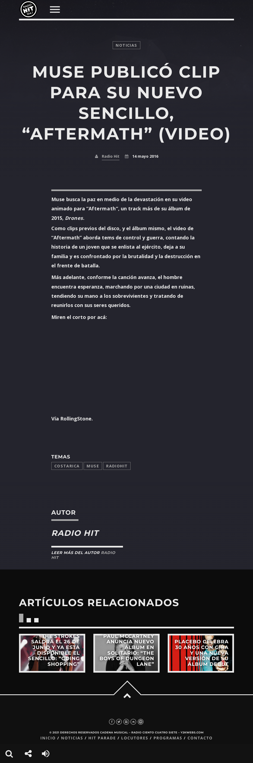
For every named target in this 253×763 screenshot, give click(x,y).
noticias (126, 45)
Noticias (72, 738)
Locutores (134, 738)
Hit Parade (102, 738)
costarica (67, 465)
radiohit (117, 465)
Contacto (200, 738)
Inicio (48, 738)
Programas (167, 738)
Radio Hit (110, 156)
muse (93, 465)
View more (52, 653)
